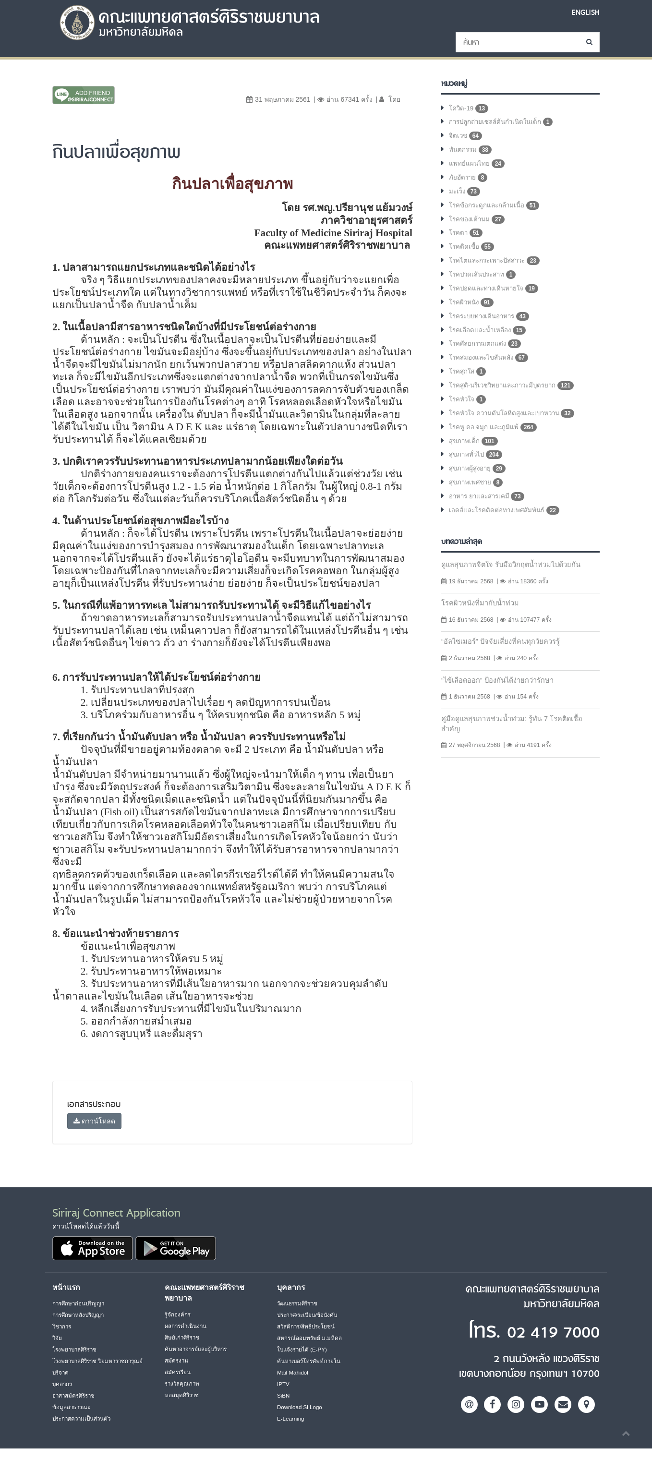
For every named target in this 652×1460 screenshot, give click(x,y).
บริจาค (61, 1384)
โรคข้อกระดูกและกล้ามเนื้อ (496, 210)
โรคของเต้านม (478, 224)
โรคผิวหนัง (472, 311)
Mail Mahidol (293, 1372)
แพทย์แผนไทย (477, 167)
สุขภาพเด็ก (474, 455)
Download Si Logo (301, 1407)
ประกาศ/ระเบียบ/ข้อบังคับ (310, 1315)
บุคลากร (63, 1395)
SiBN (283, 1395)
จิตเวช (466, 138)
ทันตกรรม (471, 152)
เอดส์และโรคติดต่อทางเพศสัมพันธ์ (507, 527)
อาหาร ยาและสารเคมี (489, 512)
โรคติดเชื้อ (472, 253)
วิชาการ (62, 1326)
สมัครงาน (177, 1360)
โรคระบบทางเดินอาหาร (492, 325)
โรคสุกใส (469, 383)
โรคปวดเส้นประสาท (485, 282)
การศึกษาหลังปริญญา (80, 1315)
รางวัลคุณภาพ (183, 1383)
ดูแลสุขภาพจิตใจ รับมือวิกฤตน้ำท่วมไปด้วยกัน (515, 581)
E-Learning (291, 1418)
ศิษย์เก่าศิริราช (183, 1337)
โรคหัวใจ (468, 412)
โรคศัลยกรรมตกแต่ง (486, 354)
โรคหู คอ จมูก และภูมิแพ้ (494, 440)
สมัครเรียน (178, 1372)
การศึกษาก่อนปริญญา (80, 1303)
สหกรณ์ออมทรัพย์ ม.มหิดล (310, 1338)
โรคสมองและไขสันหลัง (491, 368)
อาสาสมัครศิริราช (75, 1407)
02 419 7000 (541, 1331)
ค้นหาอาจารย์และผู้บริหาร (198, 1349)
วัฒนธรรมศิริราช (299, 1303)
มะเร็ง (465, 196)
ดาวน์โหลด (94, 1121)
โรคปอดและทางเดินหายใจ (496, 296)
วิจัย (57, 1338)
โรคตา (466, 239)
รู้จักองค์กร (178, 1314)
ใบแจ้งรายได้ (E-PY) (303, 1349)
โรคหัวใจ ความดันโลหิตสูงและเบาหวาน (516, 426)
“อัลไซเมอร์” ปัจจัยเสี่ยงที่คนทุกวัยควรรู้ (502, 659)
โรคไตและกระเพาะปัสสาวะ (497, 268)
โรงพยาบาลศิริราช (76, 1349)
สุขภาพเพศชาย (477, 498)
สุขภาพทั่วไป (477, 469)
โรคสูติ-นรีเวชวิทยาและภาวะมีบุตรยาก (515, 397)
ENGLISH (585, 12)
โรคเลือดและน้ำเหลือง (489, 340)
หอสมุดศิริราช (183, 1395)
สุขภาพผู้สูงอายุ (478, 484)
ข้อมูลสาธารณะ (72, 1418)
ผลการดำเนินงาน (187, 1326)
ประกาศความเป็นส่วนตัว (83, 1430)
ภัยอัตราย (469, 181)
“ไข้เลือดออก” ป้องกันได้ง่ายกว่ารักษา (500, 698)
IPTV (283, 1384)
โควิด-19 (469, 109)
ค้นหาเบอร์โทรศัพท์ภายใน (310, 1361)
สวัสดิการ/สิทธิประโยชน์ (307, 1326)
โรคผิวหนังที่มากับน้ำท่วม (482, 620)
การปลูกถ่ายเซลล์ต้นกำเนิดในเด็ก (504, 124)
